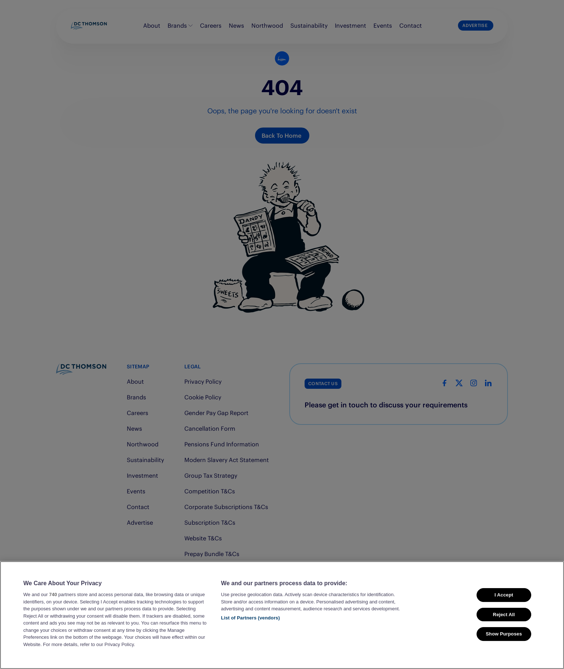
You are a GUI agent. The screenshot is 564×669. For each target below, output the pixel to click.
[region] (282, 615)
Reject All (504, 614)
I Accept (503, 595)
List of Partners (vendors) (250, 618)
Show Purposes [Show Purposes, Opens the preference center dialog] (504, 634)
